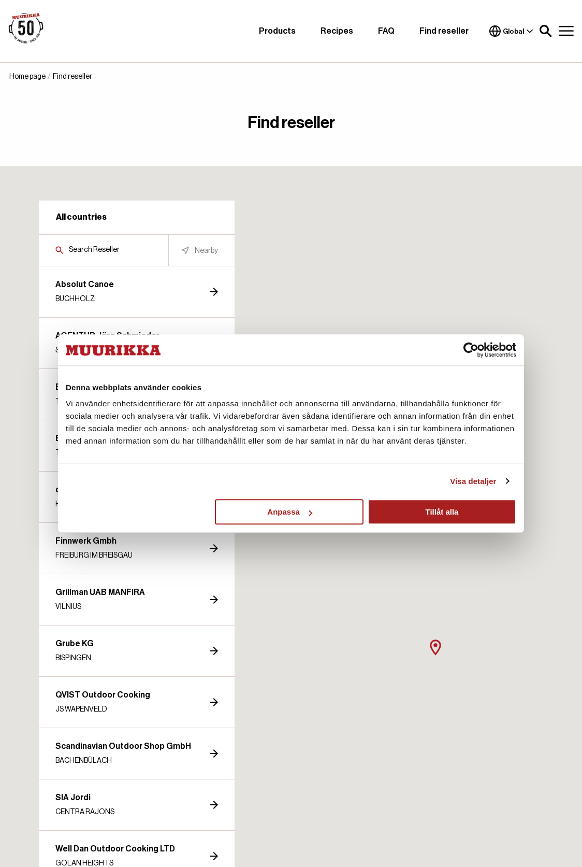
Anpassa (289, 511)
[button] (546, 31)
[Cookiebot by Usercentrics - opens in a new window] (471, 350)
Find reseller (444, 31)
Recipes (337, 31)
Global (511, 31)
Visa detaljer (473, 481)
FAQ (386, 31)
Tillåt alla (441, 511)
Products (277, 31)
